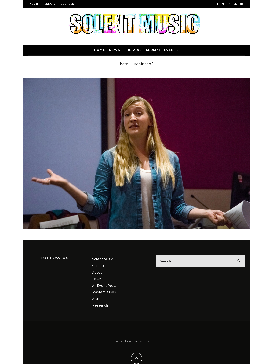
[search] (239, 261)
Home (99, 50)
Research (50, 3)
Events (171, 50)
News (114, 50)
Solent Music (102, 259)
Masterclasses (104, 292)
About (35, 3)
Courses (67, 3)
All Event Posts (104, 286)
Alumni (153, 50)
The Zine (133, 50)
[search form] (200, 261)
